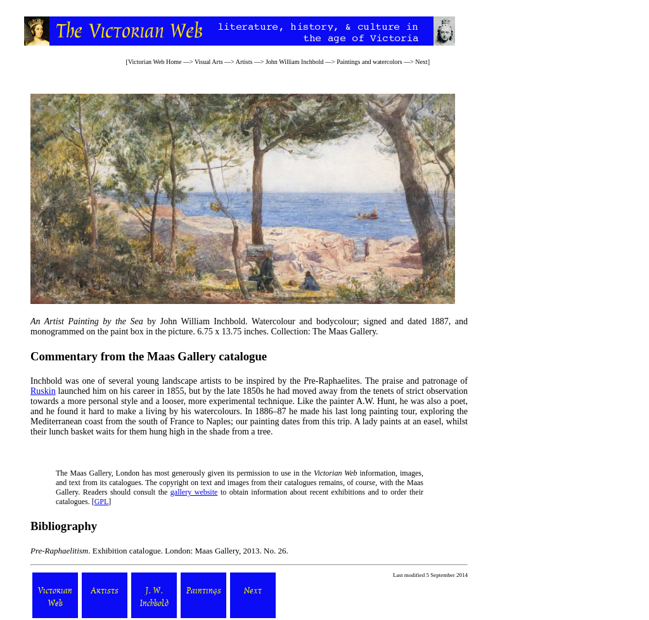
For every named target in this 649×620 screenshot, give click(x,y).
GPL (101, 501)
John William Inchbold (295, 61)
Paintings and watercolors (369, 61)
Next (421, 61)
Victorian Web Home (155, 61)
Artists (244, 61)
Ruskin (43, 391)
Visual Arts (209, 61)
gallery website (194, 492)
